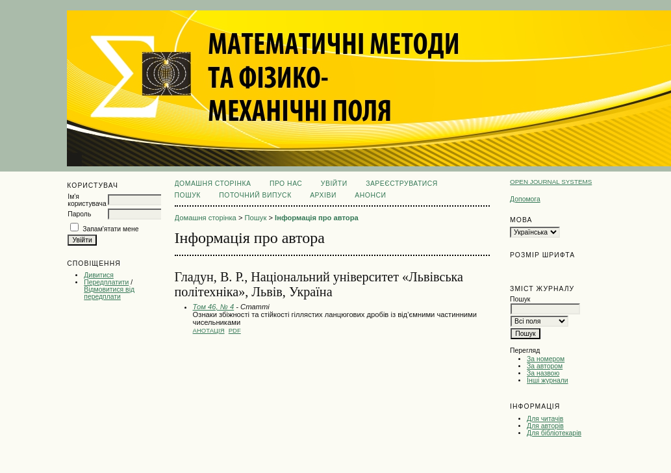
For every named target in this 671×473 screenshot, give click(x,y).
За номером (545, 359)
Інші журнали (547, 380)
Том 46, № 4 (213, 307)
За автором (545, 366)
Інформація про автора (317, 218)
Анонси (370, 195)
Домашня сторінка (213, 183)
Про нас (286, 183)
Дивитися (99, 275)
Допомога (525, 199)
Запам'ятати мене (110, 229)
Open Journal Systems (551, 181)
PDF (235, 330)
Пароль (79, 214)
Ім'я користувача (87, 200)
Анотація (209, 330)
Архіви (323, 195)
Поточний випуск (255, 195)
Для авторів (545, 425)
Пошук (188, 195)
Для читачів (545, 418)
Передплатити (106, 282)
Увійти (334, 183)
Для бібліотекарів (554, 433)
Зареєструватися (402, 183)
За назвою (543, 373)
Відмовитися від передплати (109, 293)
